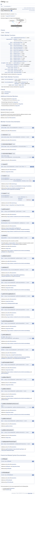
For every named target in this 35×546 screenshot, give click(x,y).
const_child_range (9, 69)
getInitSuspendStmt (18, 45)
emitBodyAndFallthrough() (12, 303)
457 (8, 169)
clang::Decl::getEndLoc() (6, 276)
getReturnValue (17, 58)
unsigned (22, 83)
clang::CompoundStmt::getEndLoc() (17, 274)
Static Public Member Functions (26, 9)
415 (8, 423)
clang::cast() (8, 248)
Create (16, 79)
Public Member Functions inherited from (11, 74)
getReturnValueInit (18, 56)
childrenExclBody (17, 70)
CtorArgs (7, 32)
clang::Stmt (19, 74)
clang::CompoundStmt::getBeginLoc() (13, 228)
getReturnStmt (17, 59)
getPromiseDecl (17, 44)
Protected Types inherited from (9, 102)
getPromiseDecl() (26, 229)
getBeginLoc (16, 64)
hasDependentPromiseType (19, 37)
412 (8, 435)
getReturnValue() (4, 399)
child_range (10, 67)
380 (8, 246)
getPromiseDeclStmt (18, 42)
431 (8, 272)
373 (8, 446)
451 (8, 160)
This (1, 114)
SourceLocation (9, 64)
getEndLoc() (11, 251)
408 (8, 261)
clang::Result (12, 205)
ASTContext (23, 79)
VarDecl (10, 44)
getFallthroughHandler (19, 50)
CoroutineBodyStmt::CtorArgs (19, 180)
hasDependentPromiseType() (20, 358)
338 (8, 477)
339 (8, 464)
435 (8, 130)
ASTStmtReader (7, 91)
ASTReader (6, 93)
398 (8, 285)
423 (8, 341)
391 (8, 326)
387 (8, 352)
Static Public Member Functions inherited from (12, 86)
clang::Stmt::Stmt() (9, 171)
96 (8, 202)
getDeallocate (17, 53)
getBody (15, 39)
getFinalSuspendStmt (18, 47)
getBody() (18, 229)
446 (8, 149)
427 (8, 226)
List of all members (32, 10)
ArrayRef (3, 62)
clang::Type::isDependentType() (7, 450)
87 (8, 183)
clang (2, 6)
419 (8, 394)
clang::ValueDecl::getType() (18, 449)
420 (8, 410)
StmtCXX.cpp (14, 183)
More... (16, 13)
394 (8, 312)
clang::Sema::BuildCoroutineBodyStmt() (15, 188)
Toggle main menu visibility (2, 4)
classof (16, 85)
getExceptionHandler (18, 48)
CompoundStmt (9, 39)
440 (8, 140)
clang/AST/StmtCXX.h (10, 16)
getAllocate (16, 51)
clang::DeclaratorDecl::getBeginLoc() (8, 229)
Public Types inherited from (9, 98)
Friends (33, 9)
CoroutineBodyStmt (7, 6)
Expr (11, 51)
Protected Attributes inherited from (10, 105)
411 (8, 382)
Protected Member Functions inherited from (12, 103)
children (16, 67)
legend (17, 27)
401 (8, 299)
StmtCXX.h (13, 117)
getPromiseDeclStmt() (17, 354)
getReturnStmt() (9, 426)
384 (8, 367)
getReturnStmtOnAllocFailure (20, 61)
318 (8, 117)
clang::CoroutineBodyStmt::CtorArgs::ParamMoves (21, 186)
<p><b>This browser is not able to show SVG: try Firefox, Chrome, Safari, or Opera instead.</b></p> (17, 23)
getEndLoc (16, 66)
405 (8, 214)
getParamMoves (17, 62)
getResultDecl (17, 55)
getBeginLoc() (4, 251)
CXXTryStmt (7, 244)
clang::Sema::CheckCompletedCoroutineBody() (10, 189)
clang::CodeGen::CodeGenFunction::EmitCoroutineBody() (18, 216)
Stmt (11, 42)
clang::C (7, 186)
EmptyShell (17, 83)
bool (12, 37)
